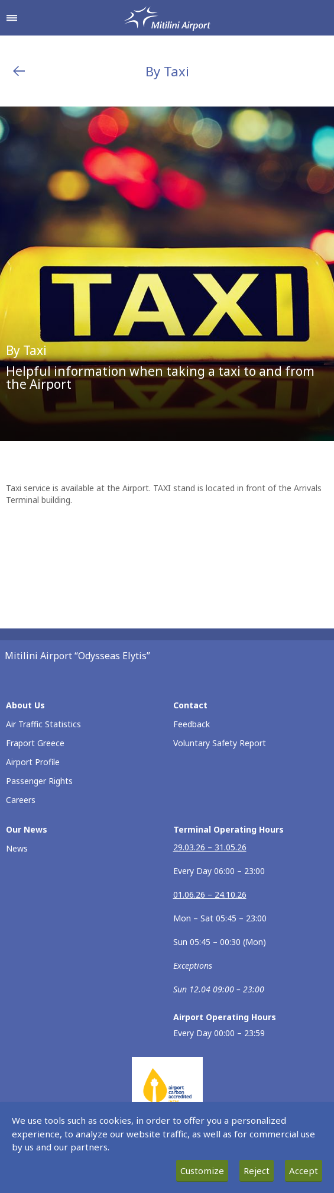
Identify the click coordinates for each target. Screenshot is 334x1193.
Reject (257, 1170)
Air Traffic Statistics (43, 724)
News (17, 848)
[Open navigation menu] (12, 18)
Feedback (191, 724)
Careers (20, 799)
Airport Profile (33, 762)
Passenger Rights (39, 780)
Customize (202, 1170)
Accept (303, 1170)
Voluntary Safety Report (219, 743)
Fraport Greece (35, 743)
